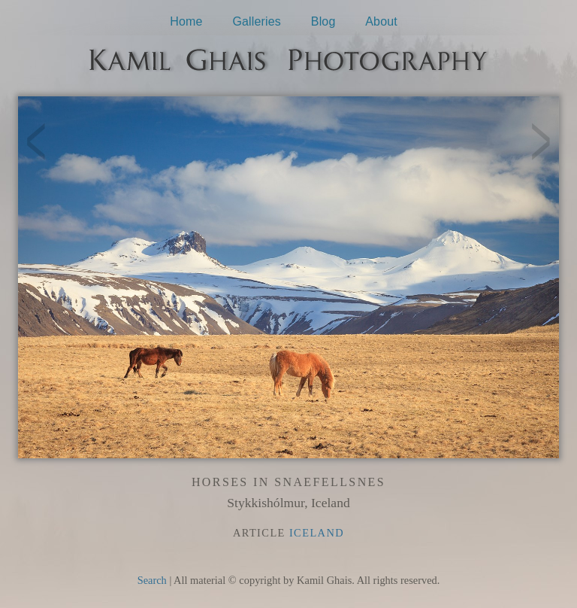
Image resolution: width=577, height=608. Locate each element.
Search (152, 580)
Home (186, 21)
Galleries (256, 21)
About (381, 21)
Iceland (316, 533)
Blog (323, 21)
